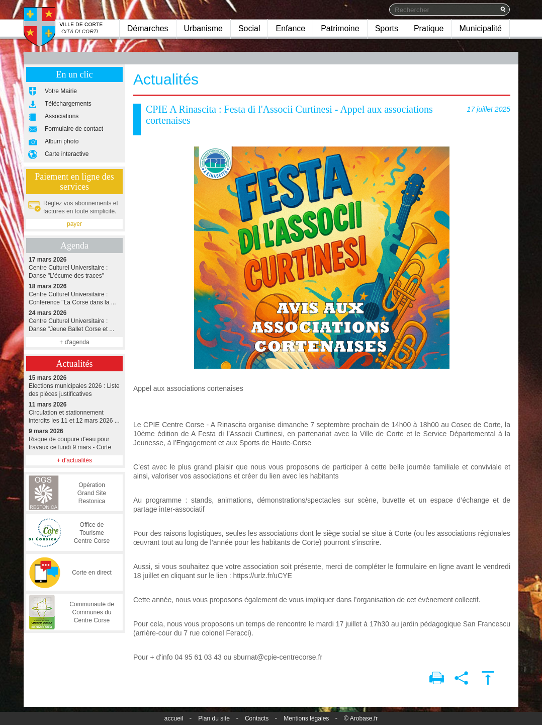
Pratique (429, 28)
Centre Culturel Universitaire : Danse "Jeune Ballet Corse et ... (74, 321)
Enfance (290, 28)
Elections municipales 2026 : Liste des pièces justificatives (74, 385)
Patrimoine (340, 28)
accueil (173, 718)
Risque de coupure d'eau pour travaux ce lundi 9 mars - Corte (74, 439)
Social (249, 28)
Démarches (147, 28)
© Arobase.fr (361, 718)
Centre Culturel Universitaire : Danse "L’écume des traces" (74, 267)
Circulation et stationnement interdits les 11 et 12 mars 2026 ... (74, 412)
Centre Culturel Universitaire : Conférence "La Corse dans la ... (74, 294)
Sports (386, 28)
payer (74, 223)
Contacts (256, 718)
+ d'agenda (74, 342)
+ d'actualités (74, 460)
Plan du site (214, 718)
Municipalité (481, 28)
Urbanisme (203, 28)
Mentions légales (306, 718)
